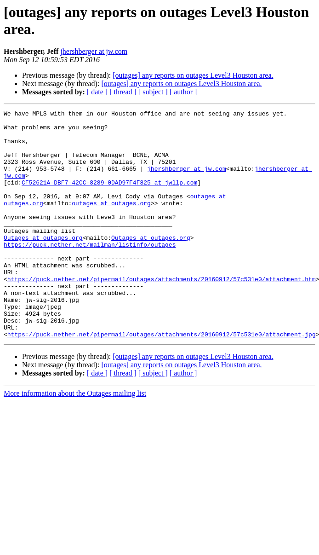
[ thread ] (123, 92)
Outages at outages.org (43, 264)
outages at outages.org (111, 222)
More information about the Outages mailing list (75, 439)
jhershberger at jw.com (93, 51)
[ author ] (183, 92)
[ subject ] (153, 92)
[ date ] (97, 92)
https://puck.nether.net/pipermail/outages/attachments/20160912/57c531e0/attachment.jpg (161, 380)
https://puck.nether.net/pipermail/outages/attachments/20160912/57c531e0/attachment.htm (161, 313)
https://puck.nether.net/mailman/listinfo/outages (90, 272)
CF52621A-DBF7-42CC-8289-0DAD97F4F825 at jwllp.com (109, 197)
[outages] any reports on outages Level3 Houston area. (193, 75)
